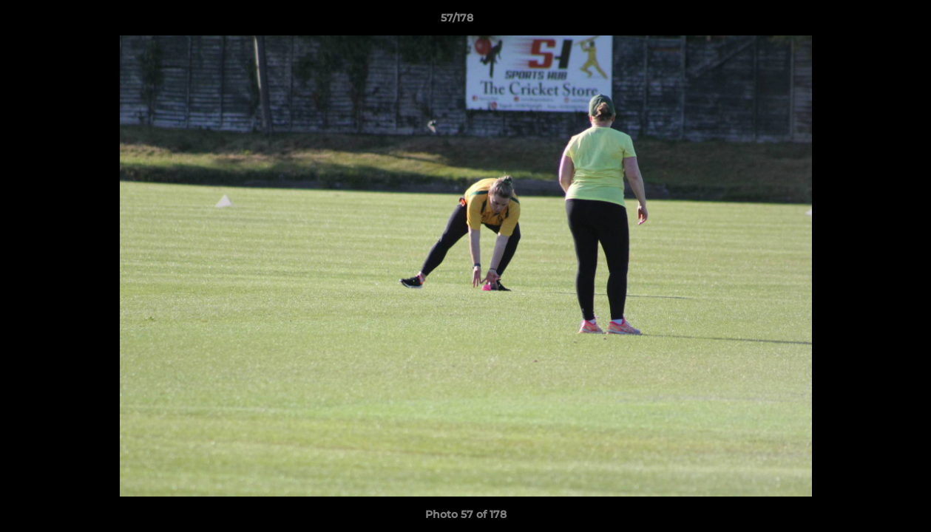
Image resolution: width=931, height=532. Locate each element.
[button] (869, 21)
